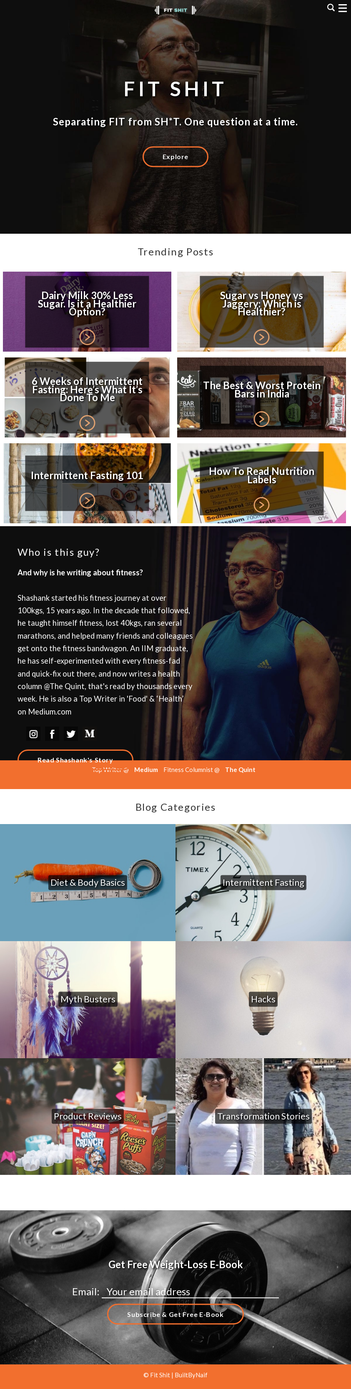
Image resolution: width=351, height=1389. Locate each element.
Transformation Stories (263, 1116)
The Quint (240, 769)
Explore (175, 156)
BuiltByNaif (191, 1375)
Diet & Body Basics (87, 882)
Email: (87, 1291)
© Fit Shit (157, 1375)
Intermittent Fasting (263, 882)
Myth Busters (87, 999)
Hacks (263, 999)
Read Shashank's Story (75, 760)
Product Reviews (88, 1116)
